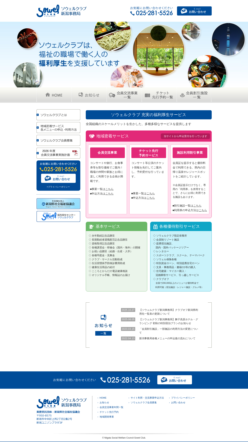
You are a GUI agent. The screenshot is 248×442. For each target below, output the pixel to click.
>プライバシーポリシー (58, 187)
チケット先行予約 (109, 412)
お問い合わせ (178, 402)
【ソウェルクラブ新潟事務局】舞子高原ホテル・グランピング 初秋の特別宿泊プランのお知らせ (168, 321)
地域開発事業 (107, 417)
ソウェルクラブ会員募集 (144, 402)
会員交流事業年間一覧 (111, 407)
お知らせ (104, 402)
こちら (109, 189)
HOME (103, 398)
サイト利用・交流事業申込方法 (147, 398)
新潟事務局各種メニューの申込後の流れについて (167, 338)
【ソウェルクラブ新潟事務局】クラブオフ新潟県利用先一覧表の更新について (168, 311)
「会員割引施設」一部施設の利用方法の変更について (168, 330)
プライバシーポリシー (183, 398)
